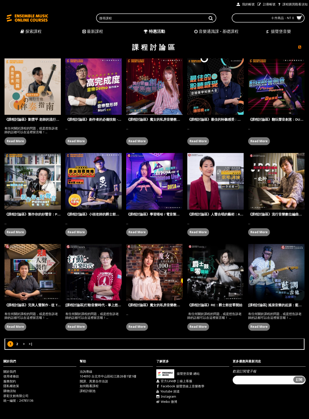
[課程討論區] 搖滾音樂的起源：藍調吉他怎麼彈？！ (276, 305)
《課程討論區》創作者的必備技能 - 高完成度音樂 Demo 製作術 (93, 119)
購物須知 (9, 391)
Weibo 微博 (166, 401)
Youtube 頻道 (168, 391)
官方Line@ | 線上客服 (174, 381)
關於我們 (9, 371)
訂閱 (299, 379)
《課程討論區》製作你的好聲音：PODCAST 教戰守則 (32, 214)
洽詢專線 (86, 371)
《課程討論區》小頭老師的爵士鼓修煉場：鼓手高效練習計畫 (93, 214)
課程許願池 (87, 391)
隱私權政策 (11, 386)
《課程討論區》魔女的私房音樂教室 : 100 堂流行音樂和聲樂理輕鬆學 (154, 305)
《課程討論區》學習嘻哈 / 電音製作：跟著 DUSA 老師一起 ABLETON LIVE (154, 214)
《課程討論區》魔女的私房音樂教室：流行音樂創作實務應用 (154, 119)
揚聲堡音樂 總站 (178, 373)
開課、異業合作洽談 (94, 381)
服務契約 (9, 381)
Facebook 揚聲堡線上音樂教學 (180, 386)
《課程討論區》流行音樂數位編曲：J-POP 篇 (276, 214)
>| (31, 344)
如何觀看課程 (89, 386)
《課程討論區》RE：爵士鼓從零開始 (215, 305)
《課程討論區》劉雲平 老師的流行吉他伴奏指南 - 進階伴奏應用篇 (32, 119)
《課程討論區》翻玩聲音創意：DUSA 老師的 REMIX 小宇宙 (276, 119)
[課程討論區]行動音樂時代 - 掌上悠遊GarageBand (93, 305)
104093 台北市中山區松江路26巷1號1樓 (108, 376)
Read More (15, 141)
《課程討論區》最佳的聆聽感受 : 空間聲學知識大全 (215, 119)
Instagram (166, 396)
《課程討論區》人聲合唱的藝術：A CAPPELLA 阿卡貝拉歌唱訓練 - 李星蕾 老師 (215, 214)
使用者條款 (11, 376)
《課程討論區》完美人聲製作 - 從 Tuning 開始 (32, 305)
